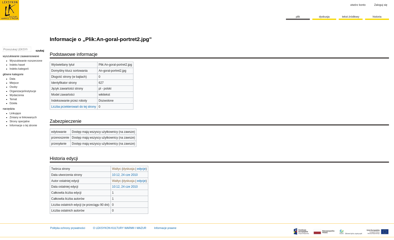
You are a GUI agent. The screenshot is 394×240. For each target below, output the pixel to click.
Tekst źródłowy (350, 16)
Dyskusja (324, 16)
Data (12, 78)
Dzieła (13, 103)
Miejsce (14, 82)
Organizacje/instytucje (23, 91)
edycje (141, 169)
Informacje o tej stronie (23, 125)
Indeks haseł (17, 64)
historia (377, 16)
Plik (298, 16)
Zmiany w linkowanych (23, 117)
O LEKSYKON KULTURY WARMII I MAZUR (119, 227)
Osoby (13, 86)
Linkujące (15, 113)
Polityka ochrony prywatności (67, 227)
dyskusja (129, 169)
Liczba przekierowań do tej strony (73, 106)
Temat (13, 99)
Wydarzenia (17, 95)
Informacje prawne (165, 227)
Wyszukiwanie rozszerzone (26, 60)
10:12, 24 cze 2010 (125, 175)
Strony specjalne (20, 121)
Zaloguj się (380, 4)
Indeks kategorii (19, 68)
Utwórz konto (358, 4)
